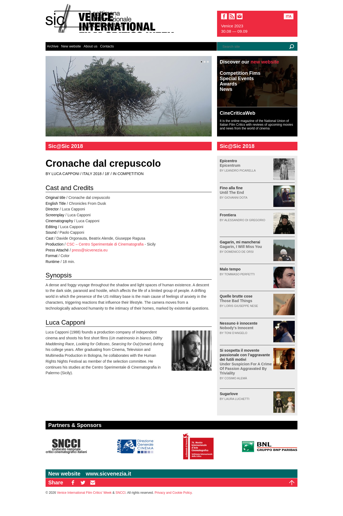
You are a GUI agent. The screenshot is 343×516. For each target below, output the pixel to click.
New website (71, 46)
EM (92, 482)
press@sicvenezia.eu (89, 250)
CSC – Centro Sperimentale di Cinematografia (105, 244)
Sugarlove (229, 394)
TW (83, 482)
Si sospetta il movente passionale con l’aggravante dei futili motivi (246, 361)
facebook (224, 16)
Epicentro (230, 163)
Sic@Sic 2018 (65, 146)
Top (292, 482)
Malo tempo (230, 269)
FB (73, 482)
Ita (289, 16)
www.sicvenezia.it (108, 474)
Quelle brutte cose (236, 298)
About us (90, 46)
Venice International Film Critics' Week (84, 493)
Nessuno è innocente (239, 325)
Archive (52, 46)
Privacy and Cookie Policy (173, 493)
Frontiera (228, 215)
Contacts (107, 46)
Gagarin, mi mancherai (241, 244)
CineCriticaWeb (237, 113)
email (240, 16)
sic (232, 16)
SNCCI (120, 493)
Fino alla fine (232, 190)
